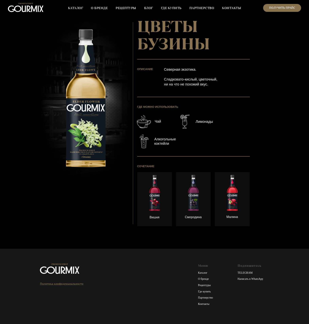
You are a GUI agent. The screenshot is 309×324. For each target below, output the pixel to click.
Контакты (204, 303)
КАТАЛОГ (75, 8)
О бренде (203, 278)
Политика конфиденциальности (61, 284)
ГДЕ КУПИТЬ (171, 8)
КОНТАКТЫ (231, 8)
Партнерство (205, 297)
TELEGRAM (245, 272)
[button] (282, 8)
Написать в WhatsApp (250, 278)
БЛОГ (148, 8)
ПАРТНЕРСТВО (201, 8)
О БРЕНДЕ (99, 8)
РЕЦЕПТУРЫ (126, 8)
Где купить (204, 291)
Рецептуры (204, 285)
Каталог (202, 272)
